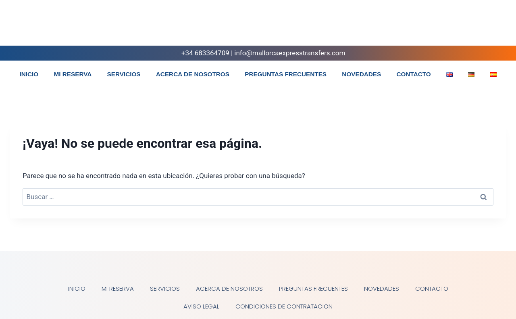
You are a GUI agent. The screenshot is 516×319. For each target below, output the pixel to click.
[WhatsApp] (503, 26)
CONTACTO (413, 74)
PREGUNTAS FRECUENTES (286, 74)
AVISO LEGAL (201, 306)
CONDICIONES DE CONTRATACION (284, 306)
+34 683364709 (200, 53)
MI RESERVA (73, 74)
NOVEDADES (361, 74)
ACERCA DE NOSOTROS (192, 74)
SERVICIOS (124, 74)
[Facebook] (472, 26)
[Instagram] (487, 26)
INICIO (28, 74)
